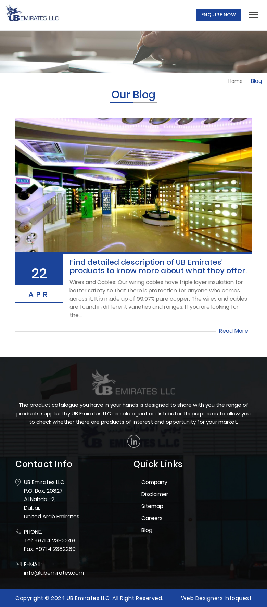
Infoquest (238, 598)
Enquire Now (218, 14)
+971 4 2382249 (54, 540)
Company (154, 482)
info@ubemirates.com (54, 573)
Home (235, 81)
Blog (146, 530)
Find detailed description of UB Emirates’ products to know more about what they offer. (158, 266)
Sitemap (152, 506)
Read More (233, 331)
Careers (152, 518)
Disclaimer (154, 494)
